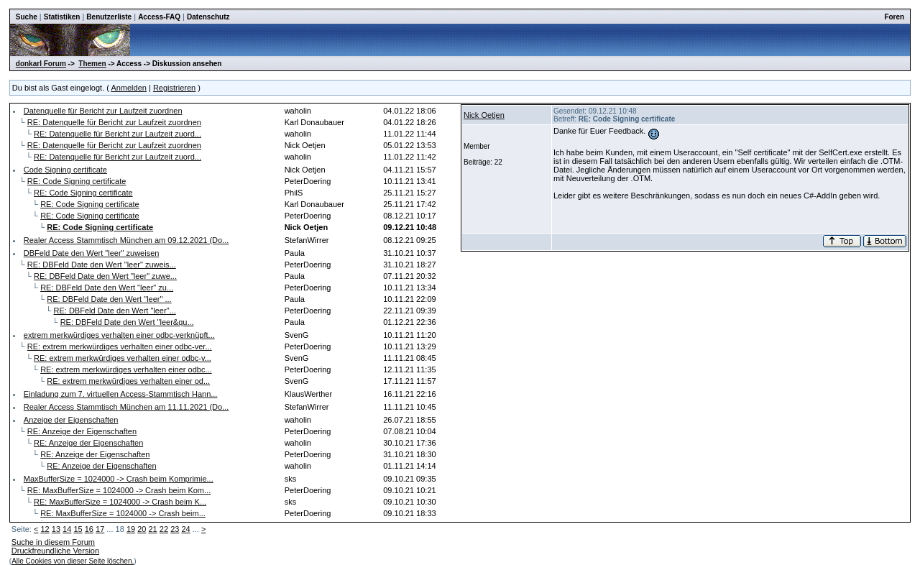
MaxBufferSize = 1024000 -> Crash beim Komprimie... (118, 478)
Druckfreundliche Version (55, 550)
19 (130, 529)
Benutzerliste (109, 17)
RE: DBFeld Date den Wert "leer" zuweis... (101, 264)
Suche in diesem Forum (53, 542)
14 (67, 529)
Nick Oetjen (484, 115)
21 (153, 529)
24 (185, 529)
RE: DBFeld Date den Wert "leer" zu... (106, 287)
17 (100, 529)
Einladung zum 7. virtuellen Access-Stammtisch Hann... (121, 394)
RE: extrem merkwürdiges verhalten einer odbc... (125, 369)
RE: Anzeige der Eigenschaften (82, 431)
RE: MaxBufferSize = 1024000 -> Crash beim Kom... (119, 490)
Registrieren (174, 87)
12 (44, 529)
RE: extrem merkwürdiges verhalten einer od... (128, 381)
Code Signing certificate (65, 169)
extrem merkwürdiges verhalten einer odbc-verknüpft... (119, 335)
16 (89, 529)
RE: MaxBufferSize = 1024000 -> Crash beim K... (120, 501)
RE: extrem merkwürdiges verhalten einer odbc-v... (122, 358)
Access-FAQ (159, 17)
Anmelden (129, 87)
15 (77, 529)
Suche (26, 17)
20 (141, 529)
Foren (894, 17)
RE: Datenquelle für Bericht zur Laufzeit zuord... (117, 133)
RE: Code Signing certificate (76, 181)
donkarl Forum (41, 64)
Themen (92, 64)
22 (164, 529)
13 (56, 529)
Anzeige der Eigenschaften (71, 419)
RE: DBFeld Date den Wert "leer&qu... (127, 322)
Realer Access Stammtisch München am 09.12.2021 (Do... (126, 240)
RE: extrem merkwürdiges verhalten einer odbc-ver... (119, 346)
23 (174, 529)
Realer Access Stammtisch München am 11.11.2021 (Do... (126, 407)
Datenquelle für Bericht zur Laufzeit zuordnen (103, 110)
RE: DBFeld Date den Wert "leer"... (115, 310)
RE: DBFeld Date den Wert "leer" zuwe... (105, 276)
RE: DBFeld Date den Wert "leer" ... (109, 299)
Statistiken (62, 17)
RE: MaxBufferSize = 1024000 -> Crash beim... (123, 513)
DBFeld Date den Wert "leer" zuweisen (92, 253)
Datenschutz (208, 17)
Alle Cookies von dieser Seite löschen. (73, 561)
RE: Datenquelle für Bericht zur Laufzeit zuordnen (114, 122)
